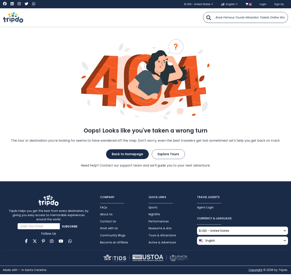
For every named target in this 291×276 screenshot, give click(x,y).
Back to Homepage (127, 154)
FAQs (103, 207)
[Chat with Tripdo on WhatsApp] (33, 4)
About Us (106, 215)
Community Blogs (112, 237)
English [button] (229, 4)
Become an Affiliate (114, 244)
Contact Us (108, 222)
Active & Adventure (162, 244)
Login (263, 4)
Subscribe (69, 226)
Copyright (256, 272)
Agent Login (205, 207)
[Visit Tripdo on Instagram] (21, 4)
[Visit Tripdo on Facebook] (6, 4)
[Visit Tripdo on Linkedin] (14, 4)
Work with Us (109, 229)
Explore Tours (168, 154)
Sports (153, 207)
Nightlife (154, 215)
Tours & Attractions (162, 237)
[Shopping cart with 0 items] (249, 4)
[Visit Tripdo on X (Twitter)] (28, 4)
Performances (159, 222)
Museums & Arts (160, 229)
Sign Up (279, 4)
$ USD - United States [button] (198, 4)
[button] (242, 241)
